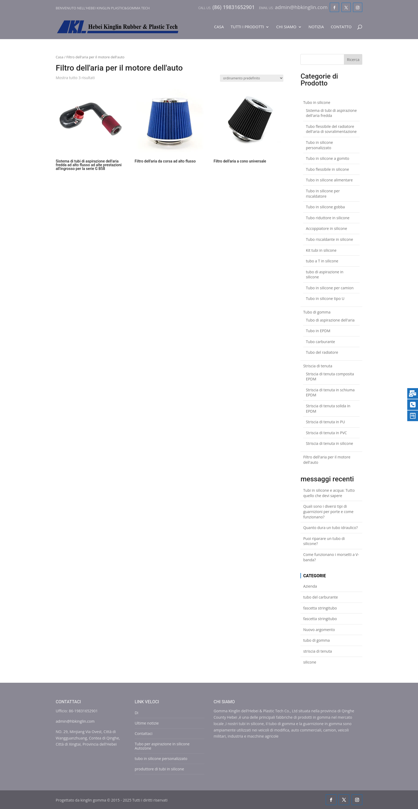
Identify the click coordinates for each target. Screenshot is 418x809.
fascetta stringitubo (320, 608)
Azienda (310, 586)
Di (136, 712)
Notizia (316, 27)
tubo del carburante (320, 597)
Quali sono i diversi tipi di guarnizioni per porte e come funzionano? (328, 511)
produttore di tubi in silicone (159, 768)
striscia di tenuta (317, 651)
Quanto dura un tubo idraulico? (330, 527)
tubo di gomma (316, 640)
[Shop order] (251, 78)
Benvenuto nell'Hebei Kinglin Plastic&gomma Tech (103, 8)
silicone (309, 662)
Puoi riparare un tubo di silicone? (324, 541)
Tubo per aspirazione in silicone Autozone (162, 746)
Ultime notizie (147, 723)
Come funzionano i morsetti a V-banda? (331, 557)
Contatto (341, 27)
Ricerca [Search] (353, 59)
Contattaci (143, 733)
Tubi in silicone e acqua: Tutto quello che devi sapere (329, 493)
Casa (219, 27)
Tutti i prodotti (247, 27)
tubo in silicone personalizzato (161, 758)
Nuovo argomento (319, 629)
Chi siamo (286, 27)
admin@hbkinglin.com (75, 721)
